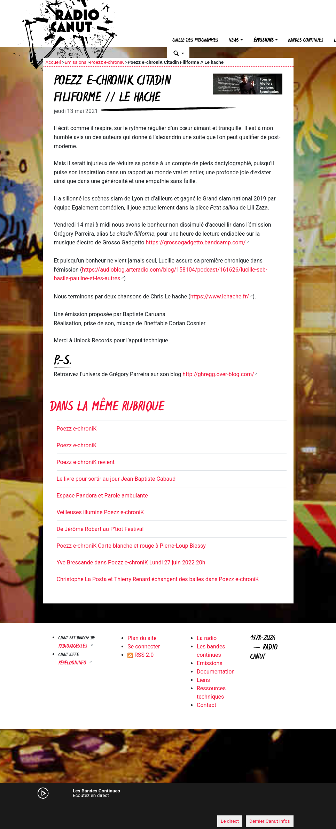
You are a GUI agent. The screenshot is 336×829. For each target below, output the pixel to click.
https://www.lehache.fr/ (219, 296)
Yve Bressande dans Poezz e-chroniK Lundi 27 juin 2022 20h (131, 562)
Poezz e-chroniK (107, 62)
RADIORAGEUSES (73, 646)
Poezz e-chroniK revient (86, 462)
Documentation (216, 671)
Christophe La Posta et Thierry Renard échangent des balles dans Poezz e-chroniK (158, 579)
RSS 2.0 (140, 655)
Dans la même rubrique (107, 407)
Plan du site (141, 638)
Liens (203, 680)
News (234, 41)
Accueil (53, 62)
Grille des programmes (195, 41)
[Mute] (51, 808)
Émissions (263, 41)
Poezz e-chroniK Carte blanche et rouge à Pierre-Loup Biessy (131, 545)
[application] (168, 808)
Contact (206, 705)
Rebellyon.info (73, 663)
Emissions (75, 62)
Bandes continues (305, 41)
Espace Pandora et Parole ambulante (102, 495)
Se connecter (143, 646)
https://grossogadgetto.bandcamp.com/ (196, 242)
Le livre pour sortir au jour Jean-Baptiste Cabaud (116, 479)
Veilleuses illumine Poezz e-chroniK (100, 512)
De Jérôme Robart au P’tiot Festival (100, 529)
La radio (207, 638)
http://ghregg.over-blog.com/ (218, 374)
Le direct (230, 821)
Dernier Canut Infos (269, 821)
